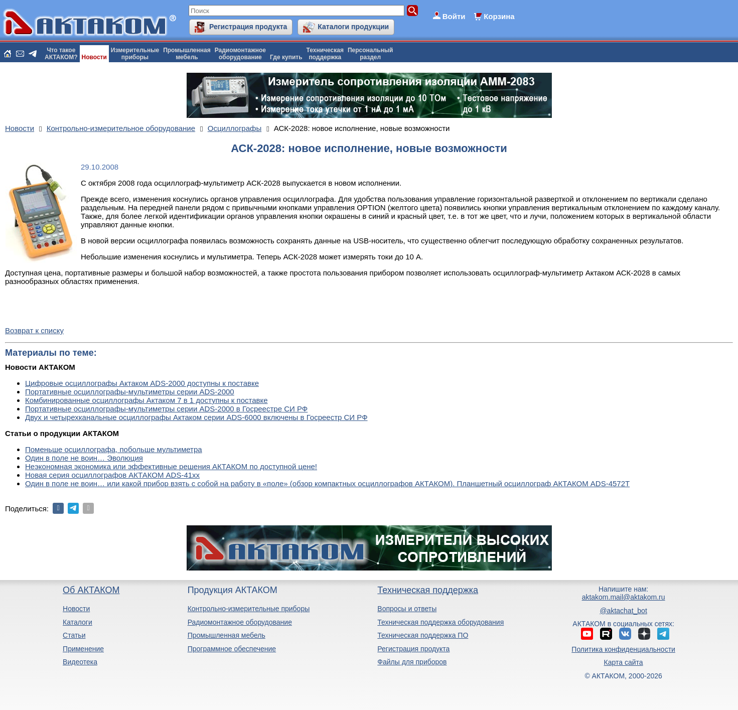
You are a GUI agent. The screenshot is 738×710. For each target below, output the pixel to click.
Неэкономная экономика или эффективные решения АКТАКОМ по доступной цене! (171, 466)
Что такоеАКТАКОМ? (61, 54)
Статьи (74, 635)
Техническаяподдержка (325, 54)
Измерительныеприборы (135, 54)
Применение (83, 649)
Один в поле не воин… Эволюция (84, 458)
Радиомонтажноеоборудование (240, 54)
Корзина (499, 16)
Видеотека (80, 662)
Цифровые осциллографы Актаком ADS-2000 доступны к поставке (142, 383)
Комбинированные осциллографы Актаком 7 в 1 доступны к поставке (146, 400)
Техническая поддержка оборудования (440, 622)
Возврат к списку (34, 330)
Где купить (286, 57)
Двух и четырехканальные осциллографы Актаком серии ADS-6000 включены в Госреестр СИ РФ (196, 417)
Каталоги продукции (353, 27)
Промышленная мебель (226, 635)
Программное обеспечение (232, 649)
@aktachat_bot (623, 611)
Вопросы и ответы (406, 609)
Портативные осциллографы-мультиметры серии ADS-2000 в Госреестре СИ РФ (166, 408)
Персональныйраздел (370, 54)
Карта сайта (623, 662)
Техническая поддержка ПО (422, 635)
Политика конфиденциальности (623, 649)
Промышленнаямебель (187, 54)
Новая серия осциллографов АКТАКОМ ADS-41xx (112, 475)
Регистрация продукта (248, 27)
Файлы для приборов (412, 662)
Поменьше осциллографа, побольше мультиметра (113, 449)
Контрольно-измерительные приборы (249, 609)
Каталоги (77, 622)
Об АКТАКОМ (91, 590)
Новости (94, 57)
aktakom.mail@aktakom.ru (623, 597)
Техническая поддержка (427, 590)
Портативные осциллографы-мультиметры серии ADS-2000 (129, 391)
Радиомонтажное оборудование (240, 622)
